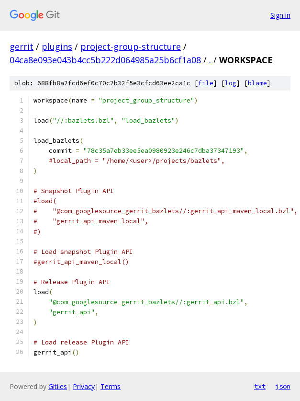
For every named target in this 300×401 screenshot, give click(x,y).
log (230, 83)
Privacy (84, 386)
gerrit (21, 46)
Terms (110, 386)
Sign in (280, 15)
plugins (57, 46)
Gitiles (57, 386)
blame (257, 83)
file (205, 83)
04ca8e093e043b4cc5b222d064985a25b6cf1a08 (105, 60)
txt (260, 386)
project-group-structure (130, 46)
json (282, 386)
